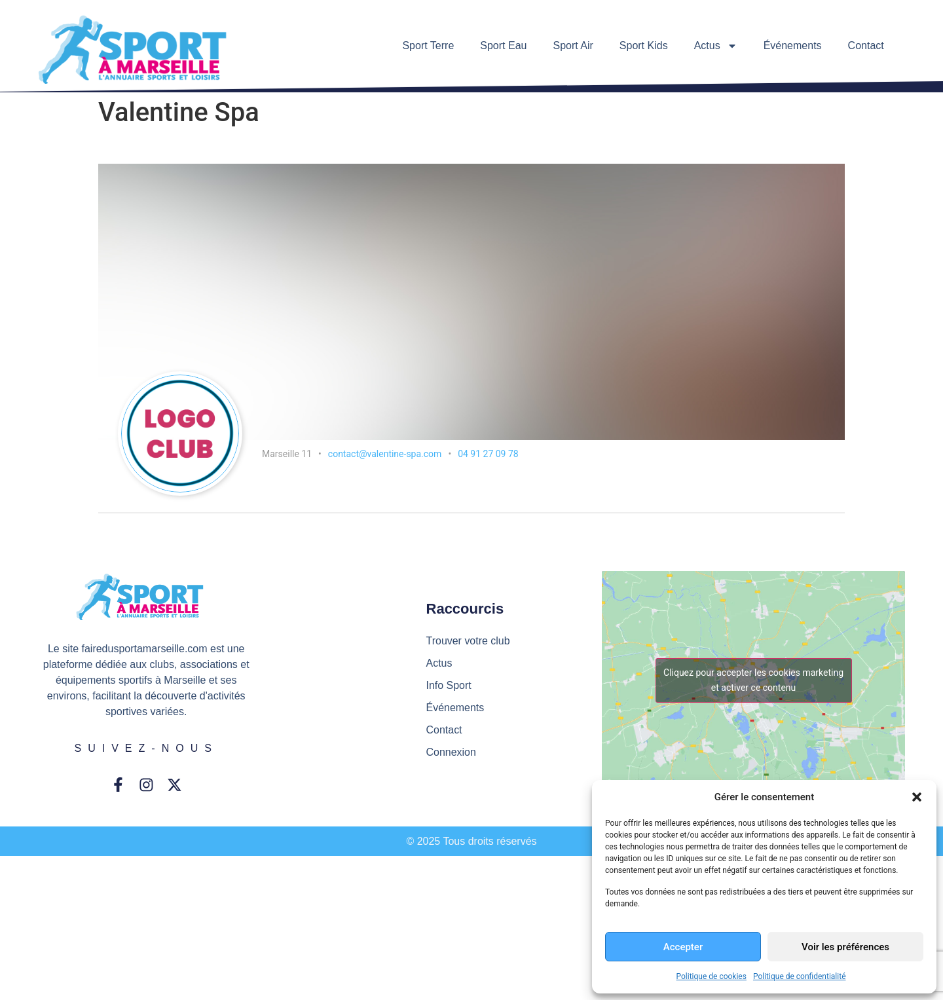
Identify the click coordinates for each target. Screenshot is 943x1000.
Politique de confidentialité (799, 976)
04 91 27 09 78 (488, 454)
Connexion (451, 752)
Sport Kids (643, 45)
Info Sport (449, 685)
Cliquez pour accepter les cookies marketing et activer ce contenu (753, 680)
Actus (715, 46)
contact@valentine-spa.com (385, 454)
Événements (793, 45)
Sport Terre (428, 45)
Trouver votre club (468, 640)
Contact (866, 45)
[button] (916, 797)
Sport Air (573, 45)
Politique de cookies (711, 976)
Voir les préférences (845, 947)
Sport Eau (503, 45)
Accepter (683, 947)
